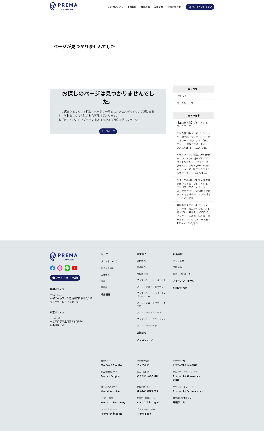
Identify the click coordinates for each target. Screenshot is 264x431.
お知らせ (158, 6)
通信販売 (141, 260)
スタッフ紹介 (107, 268)
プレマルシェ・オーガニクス (151, 280)
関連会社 (105, 287)
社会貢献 (145, 6)
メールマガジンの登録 (65, 277)
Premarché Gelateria (185, 365)
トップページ (108, 131)
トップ (104, 254)
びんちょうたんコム (111, 365)
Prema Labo (144, 413)
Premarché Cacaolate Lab (188, 391)
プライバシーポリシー (185, 280)
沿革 (103, 280)
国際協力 (177, 267)
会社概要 (105, 274)
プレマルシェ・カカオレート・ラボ (152, 304)
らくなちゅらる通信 (147, 376)
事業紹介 (131, 6)
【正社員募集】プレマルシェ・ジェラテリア (193, 124)
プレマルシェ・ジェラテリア (151, 286)
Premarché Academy (113, 402)
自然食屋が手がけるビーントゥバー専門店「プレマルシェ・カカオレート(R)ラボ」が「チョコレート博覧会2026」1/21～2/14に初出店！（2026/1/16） (193, 140)
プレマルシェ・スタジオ (149, 312)
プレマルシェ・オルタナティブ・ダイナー (151, 294)
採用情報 (105, 294)
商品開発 (141, 267)
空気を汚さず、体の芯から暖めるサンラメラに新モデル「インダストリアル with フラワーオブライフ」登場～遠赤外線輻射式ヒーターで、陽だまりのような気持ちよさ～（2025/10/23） (193, 163)
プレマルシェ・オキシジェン (151, 319)
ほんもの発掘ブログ (147, 391)
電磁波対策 (142, 273)
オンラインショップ (200, 7)
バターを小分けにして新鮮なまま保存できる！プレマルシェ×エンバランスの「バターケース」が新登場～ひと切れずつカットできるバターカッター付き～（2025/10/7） (193, 189)
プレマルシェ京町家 (147, 325)
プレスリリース (185, 103)
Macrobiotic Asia (110, 391)
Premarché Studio (111, 413)
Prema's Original (110, 376)
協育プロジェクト (182, 273)
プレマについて (115, 6)
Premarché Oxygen (148, 402)
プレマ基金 (178, 260)
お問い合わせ (174, 6)
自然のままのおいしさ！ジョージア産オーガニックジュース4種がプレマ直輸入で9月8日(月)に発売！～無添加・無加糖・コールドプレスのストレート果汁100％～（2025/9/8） (193, 214)
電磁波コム (179, 402)
